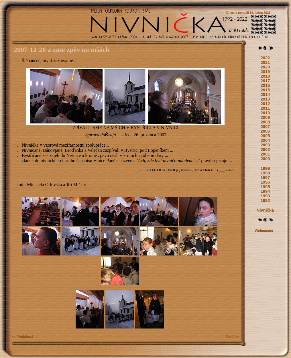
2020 (265, 67)
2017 (265, 80)
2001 (265, 154)
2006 (265, 131)
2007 (265, 126)
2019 (265, 71)
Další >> (232, 337)
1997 (265, 177)
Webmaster (264, 231)
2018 (265, 76)
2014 (265, 94)
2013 (265, 99)
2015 (265, 90)
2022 (265, 58)
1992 (265, 200)
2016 (265, 85)
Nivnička (265, 210)
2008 (265, 122)
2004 (265, 140)
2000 (265, 158)
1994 (265, 191)
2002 (265, 149)
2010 (265, 113)
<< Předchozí (22, 337)
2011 (265, 108)
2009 (265, 117)
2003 (265, 145)
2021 (265, 62)
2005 (265, 135)
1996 (265, 182)
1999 (265, 168)
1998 (265, 173)
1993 (265, 196)
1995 (265, 186)
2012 (265, 103)
